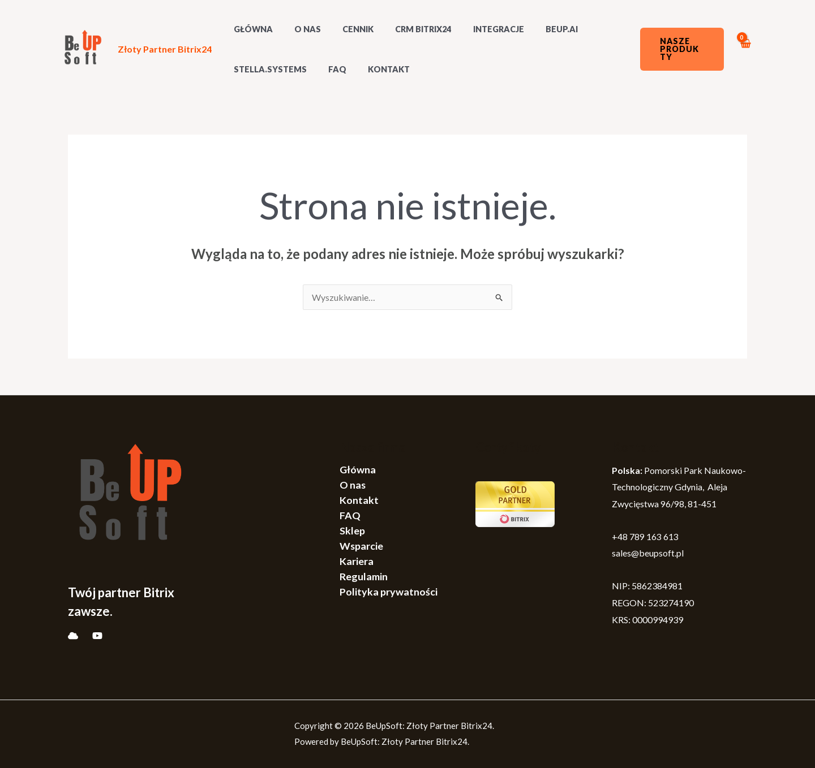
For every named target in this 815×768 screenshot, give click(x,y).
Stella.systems (267, 69)
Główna (358, 469)
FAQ (329, 69)
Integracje (474, 29)
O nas (299, 29)
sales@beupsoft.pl (648, 552)
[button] (678, 49)
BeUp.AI (532, 29)
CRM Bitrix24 (405, 29)
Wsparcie (362, 546)
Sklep (352, 530)
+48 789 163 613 (645, 536)
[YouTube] (97, 636)
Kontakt (376, 69)
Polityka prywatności (388, 591)
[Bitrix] (73, 636)
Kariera (357, 561)
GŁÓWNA (250, 29)
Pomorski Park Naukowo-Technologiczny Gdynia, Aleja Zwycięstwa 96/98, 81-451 (679, 487)
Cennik (345, 29)
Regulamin (364, 576)
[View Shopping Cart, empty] (744, 49)
